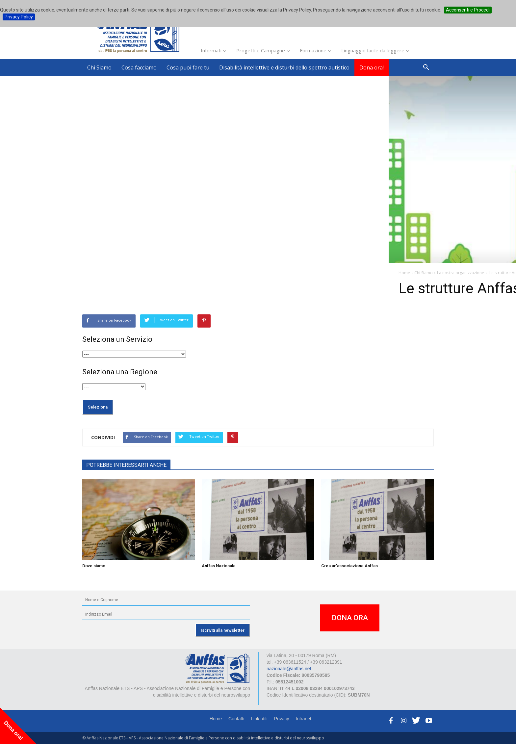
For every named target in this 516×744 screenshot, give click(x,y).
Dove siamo (93, 565)
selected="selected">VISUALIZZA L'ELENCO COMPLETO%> (134, 354)
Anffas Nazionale (219, 565)
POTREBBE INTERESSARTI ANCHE (126, 465)
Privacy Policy (19, 16)
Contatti (236, 718)
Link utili (259, 718)
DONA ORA (350, 618)
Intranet (303, 718)
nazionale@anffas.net (289, 668)
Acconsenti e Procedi (468, 10)
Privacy (281, 718)
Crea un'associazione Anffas (349, 565)
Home (216, 718)
